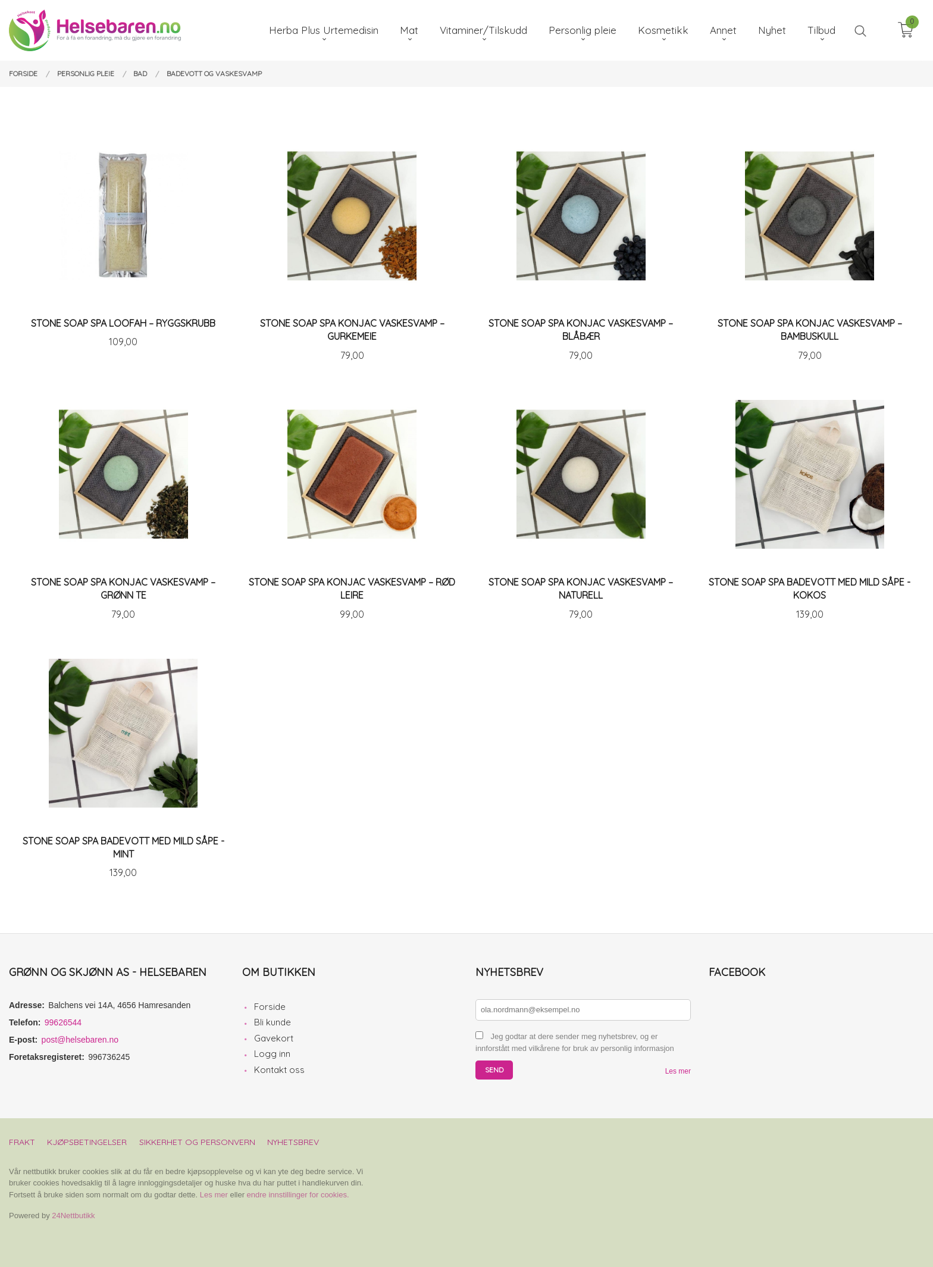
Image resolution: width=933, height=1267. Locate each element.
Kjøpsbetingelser (87, 1142)
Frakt (22, 1142)
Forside (270, 1006)
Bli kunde (272, 1022)
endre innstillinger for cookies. (298, 1194)
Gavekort (273, 1038)
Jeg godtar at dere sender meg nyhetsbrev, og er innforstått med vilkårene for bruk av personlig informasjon (574, 1042)
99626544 (63, 1022)
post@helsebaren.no (80, 1039)
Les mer (678, 1071)
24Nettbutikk (73, 1215)
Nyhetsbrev (293, 1142)
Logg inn (272, 1053)
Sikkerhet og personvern (197, 1142)
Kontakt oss (279, 1069)
